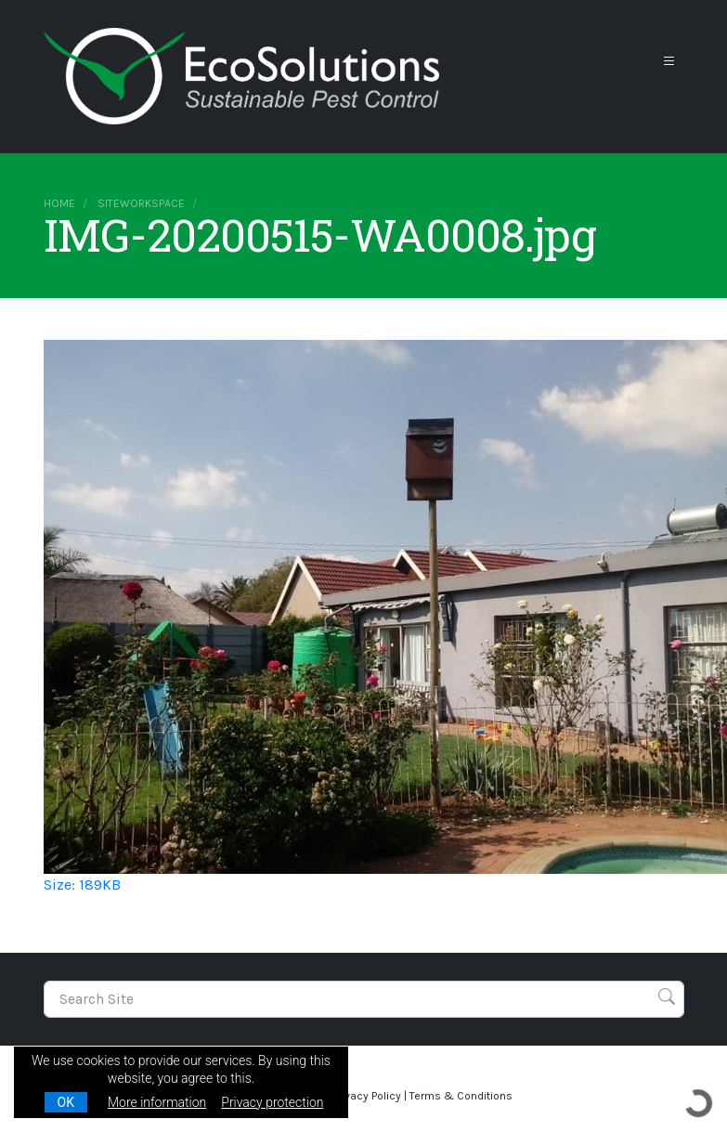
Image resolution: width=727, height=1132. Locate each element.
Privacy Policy (366, 1095)
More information (157, 1102)
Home (59, 203)
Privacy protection (272, 1102)
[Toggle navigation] (669, 61)
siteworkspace (141, 203)
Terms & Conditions (461, 1095)
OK (66, 1102)
